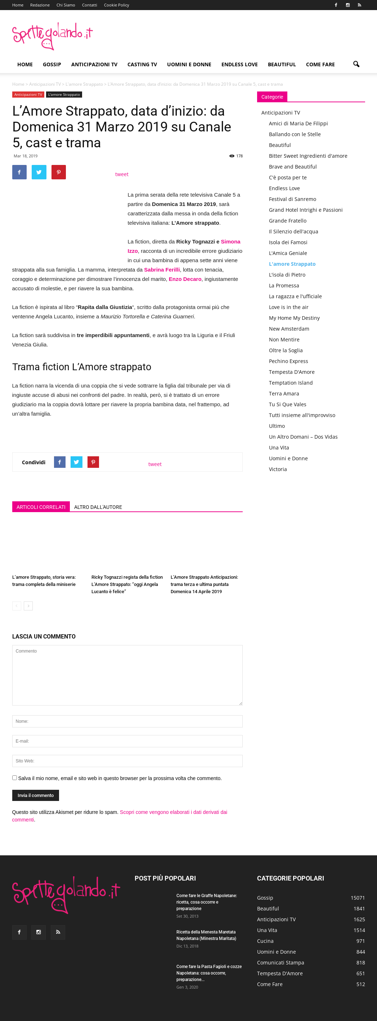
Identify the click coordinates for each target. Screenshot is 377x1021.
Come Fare (320, 64)
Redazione (40, 5)
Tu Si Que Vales (287, 404)
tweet (122, 174)
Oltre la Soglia (286, 350)
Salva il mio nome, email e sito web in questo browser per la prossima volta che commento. (120, 778)
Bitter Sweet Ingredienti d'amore (308, 155)
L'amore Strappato (84, 84)
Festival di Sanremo (292, 199)
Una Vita (279, 447)
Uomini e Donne (189, 64)
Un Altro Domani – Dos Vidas (303, 436)
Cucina (265, 940)
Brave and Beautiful (293, 166)
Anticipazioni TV (94, 64)
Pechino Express (288, 361)
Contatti (89, 5)
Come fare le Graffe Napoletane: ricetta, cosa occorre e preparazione (206, 902)
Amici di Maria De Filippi (298, 123)
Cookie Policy (116, 5)
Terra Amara (284, 393)
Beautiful (282, 64)
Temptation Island (291, 382)
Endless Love (239, 64)
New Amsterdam (289, 328)
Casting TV (142, 64)
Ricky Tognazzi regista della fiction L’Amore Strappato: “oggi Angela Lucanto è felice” (127, 584)
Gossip (52, 64)
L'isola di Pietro (287, 274)
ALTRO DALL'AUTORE (98, 507)
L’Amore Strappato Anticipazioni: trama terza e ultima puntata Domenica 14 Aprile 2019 (204, 584)
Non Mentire (284, 339)
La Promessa (284, 285)
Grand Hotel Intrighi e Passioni (306, 209)
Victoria (278, 469)
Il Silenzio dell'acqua (293, 231)
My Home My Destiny (294, 317)
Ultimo (277, 425)
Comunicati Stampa (280, 962)
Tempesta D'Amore (292, 371)
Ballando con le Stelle (295, 134)
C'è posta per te (288, 177)
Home (17, 5)
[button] (356, 64)
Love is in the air (289, 307)
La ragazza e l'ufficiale (295, 296)
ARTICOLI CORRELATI (41, 507)
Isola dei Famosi (288, 242)
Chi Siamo (66, 5)
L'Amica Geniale (288, 253)
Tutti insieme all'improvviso (302, 415)
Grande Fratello (287, 220)
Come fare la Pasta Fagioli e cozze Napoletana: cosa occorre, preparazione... (209, 973)
